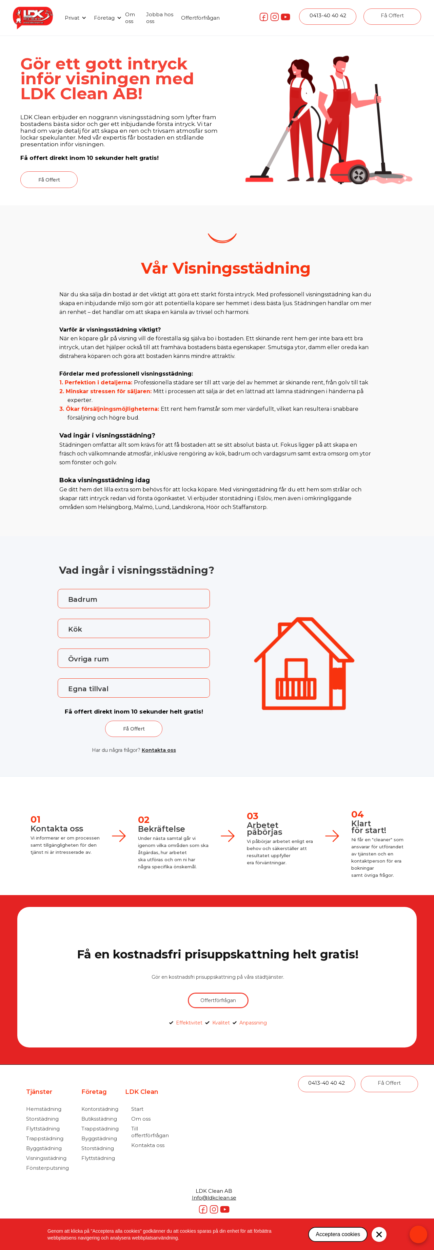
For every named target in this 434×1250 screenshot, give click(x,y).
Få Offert (392, 15)
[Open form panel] (418, 1234)
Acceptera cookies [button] (338, 1234)
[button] (74, 18)
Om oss (130, 17)
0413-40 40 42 (328, 15)
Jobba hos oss (159, 17)
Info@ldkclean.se (214, 1197)
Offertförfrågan (200, 18)
